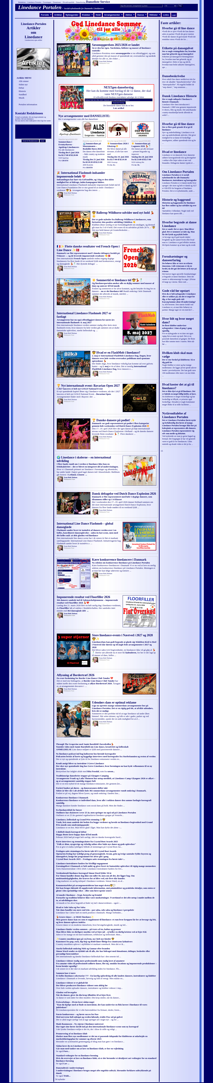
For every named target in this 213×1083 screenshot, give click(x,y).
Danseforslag (80, 2)
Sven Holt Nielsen (105, 61)
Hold (98, 15)
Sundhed (22, 94)
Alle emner (24, 81)
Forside (46, 15)
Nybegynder (72, 15)
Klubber (87, 15)
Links (165, 15)
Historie (22, 91)
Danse (142, 15)
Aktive (130, 15)
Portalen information (28, 104)
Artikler (58, 15)
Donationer (57, 2)
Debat (21, 88)
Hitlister (155, 15)
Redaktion (22, 2)
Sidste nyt (23, 84)
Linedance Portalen (34, 2)
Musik (21, 98)
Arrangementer (113, 15)
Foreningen (47, 2)
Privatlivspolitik (68, 2)
